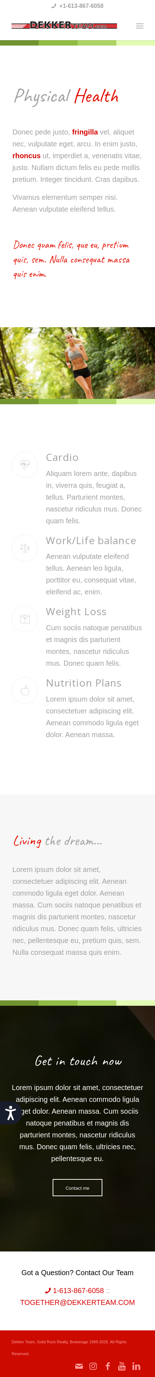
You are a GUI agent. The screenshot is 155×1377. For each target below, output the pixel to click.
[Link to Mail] (79, 1366)
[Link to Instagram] (93, 1366)
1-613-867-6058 (74, 1291)
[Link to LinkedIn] (136, 1366)
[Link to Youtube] (122, 1366)
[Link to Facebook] (108, 1366)
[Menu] (140, 25)
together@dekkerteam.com (77, 1302)
